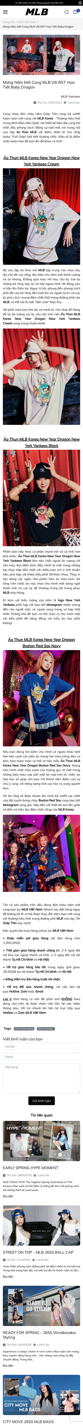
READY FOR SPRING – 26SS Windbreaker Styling (39, 1334)
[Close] (80, 3)
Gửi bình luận (41, 1101)
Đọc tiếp (8, 1196)
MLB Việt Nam (45, 1028)
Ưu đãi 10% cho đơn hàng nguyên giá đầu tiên (39, 2)
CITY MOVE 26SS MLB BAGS (28, 1421)
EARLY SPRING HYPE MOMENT (30, 1167)
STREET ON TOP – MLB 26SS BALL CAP (38, 1252)
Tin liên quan (42, 1115)
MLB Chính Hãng (24, 1028)
